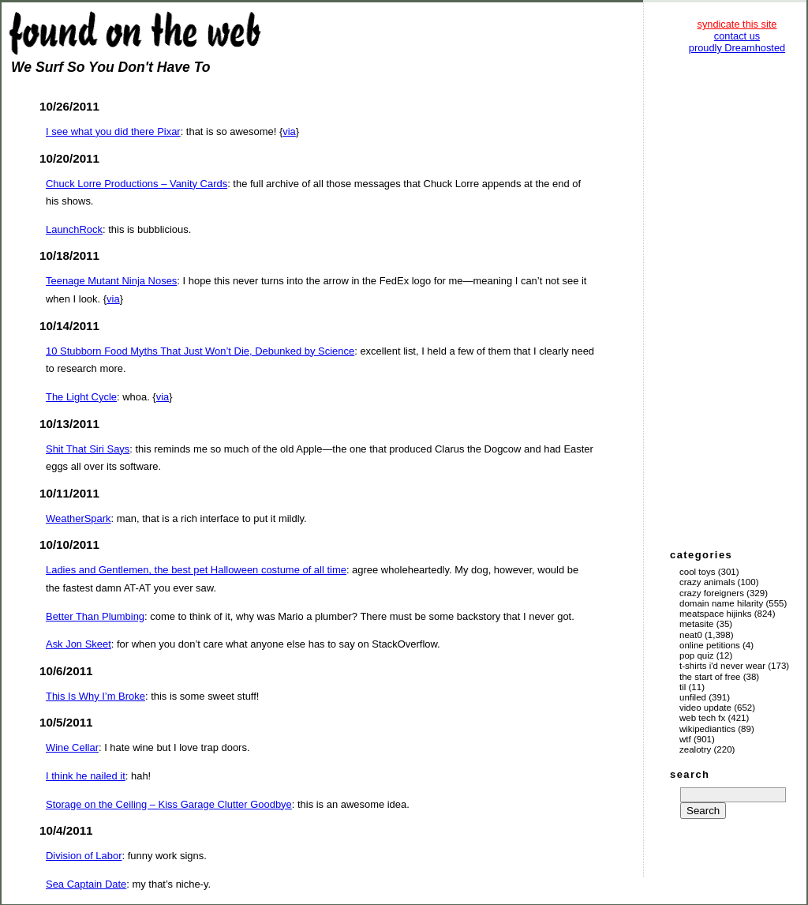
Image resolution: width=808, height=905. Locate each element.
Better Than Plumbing (95, 616)
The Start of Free (709, 677)
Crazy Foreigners (711, 593)
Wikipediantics (707, 729)
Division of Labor (84, 856)
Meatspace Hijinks (715, 613)
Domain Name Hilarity (721, 603)
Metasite (696, 624)
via (289, 131)
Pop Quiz (696, 655)
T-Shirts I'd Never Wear (722, 665)
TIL (682, 687)
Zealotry (695, 749)
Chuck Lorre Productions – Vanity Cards (136, 184)
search (689, 774)
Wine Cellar (72, 747)
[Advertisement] (737, 300)
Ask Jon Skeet (78, 644)
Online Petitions (709, 645)
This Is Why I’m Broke (95, 696)
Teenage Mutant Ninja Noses (111, 281)
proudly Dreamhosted (737, 48)
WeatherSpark (78, 518)
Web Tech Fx (702, 718)
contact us (737, 36)
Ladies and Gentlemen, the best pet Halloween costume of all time (196, 570)
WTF (685, 739)
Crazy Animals (707, 582)
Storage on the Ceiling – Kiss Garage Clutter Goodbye (169, 804)
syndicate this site (736, 24)
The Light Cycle (81, 397)
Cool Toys (697, 571)
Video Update (705, 707)
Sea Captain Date (86, 884)
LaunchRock (74, 229)
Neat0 (690, 635)
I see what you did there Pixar (113, 131)
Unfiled (692, 697)
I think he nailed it (85, 776)
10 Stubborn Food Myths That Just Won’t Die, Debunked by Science (200, 351)
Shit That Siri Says (87, 449)
